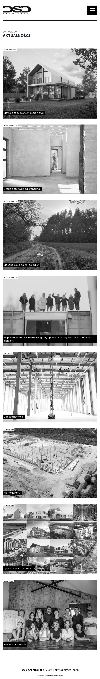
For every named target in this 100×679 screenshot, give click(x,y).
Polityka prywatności (66, 670)
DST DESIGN (58, 676)
